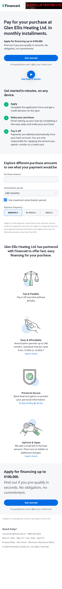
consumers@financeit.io (13, 533)
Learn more (31, 353)
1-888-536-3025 (33, 533)
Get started (31, 58)
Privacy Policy (26, 403)
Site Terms (22, 542)
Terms (39, 403)
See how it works (31, 79)
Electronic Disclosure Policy (41, 542)
